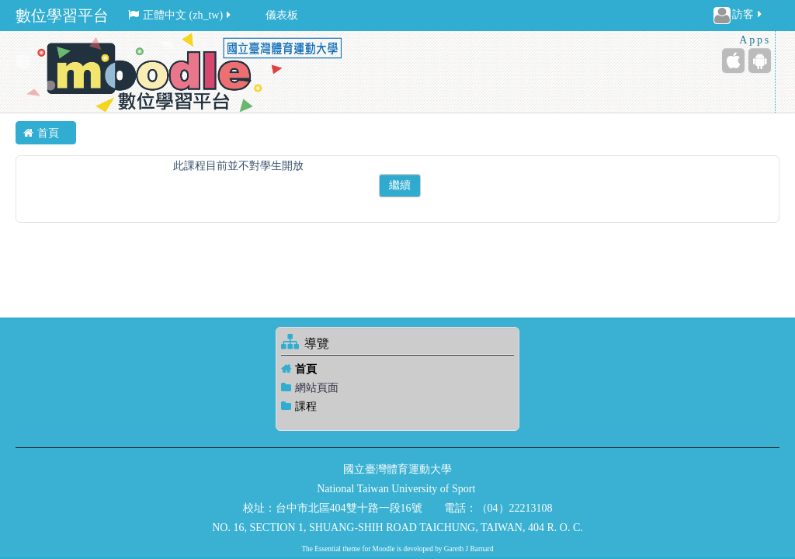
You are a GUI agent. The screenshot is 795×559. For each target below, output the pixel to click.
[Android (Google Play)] (759, 60)
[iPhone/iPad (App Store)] (733, 60)
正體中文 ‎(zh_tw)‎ (180, 15)
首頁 (306, 369)
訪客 (738, 15)
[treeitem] (397, 369)
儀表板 (282, 15)
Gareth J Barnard (469, 549)
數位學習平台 (62, 15)
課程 (306, 406)
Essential (327, 549)
